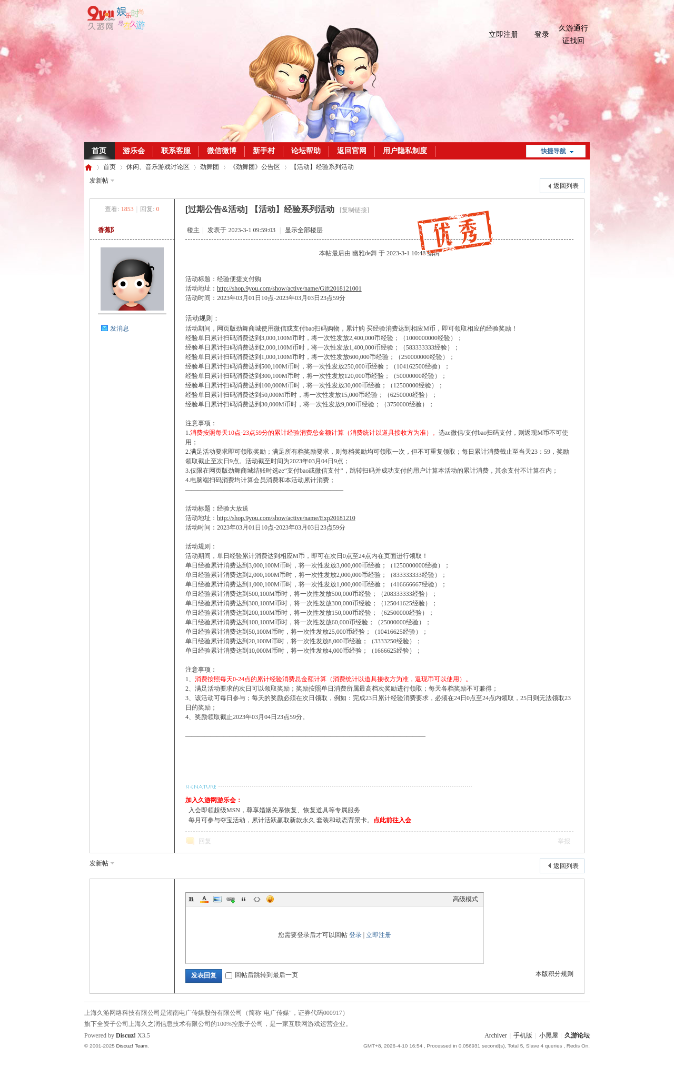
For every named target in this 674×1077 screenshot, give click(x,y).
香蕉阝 (107, 230)
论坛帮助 (306, 151)
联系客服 (176, 151)
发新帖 (99, 180)
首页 (99, 151)
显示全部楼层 (304, 230)
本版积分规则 (554, 974)
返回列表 (566, 186)
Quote (244, 899)
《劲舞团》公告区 (255, 167)
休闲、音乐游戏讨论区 (158, 167)
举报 (564, 841)
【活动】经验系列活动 (322, 167)
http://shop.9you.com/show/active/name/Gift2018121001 (289, 288)
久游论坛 (88, 167)
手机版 (522, 1035)
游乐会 (134, 151)
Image (217, 899)
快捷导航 (553, 151)
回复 (205, 841)
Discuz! (126, 1035)
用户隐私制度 (405, 151)
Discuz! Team (131, 1046)
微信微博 (221, 151)
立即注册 (503, 34)
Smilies (270, 899)
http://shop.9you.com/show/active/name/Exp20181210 (286, 518)
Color (204, 899)
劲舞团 (209, 167)
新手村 (264, 151)
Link (230, 899)
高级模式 (465, 899)
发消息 (119, 328)
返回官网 (351, 151)
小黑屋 (548, 1035)
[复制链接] (354, 210)
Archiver (495, 1035)
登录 (541, 34)
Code (257, 899)
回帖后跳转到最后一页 (261, 975)
